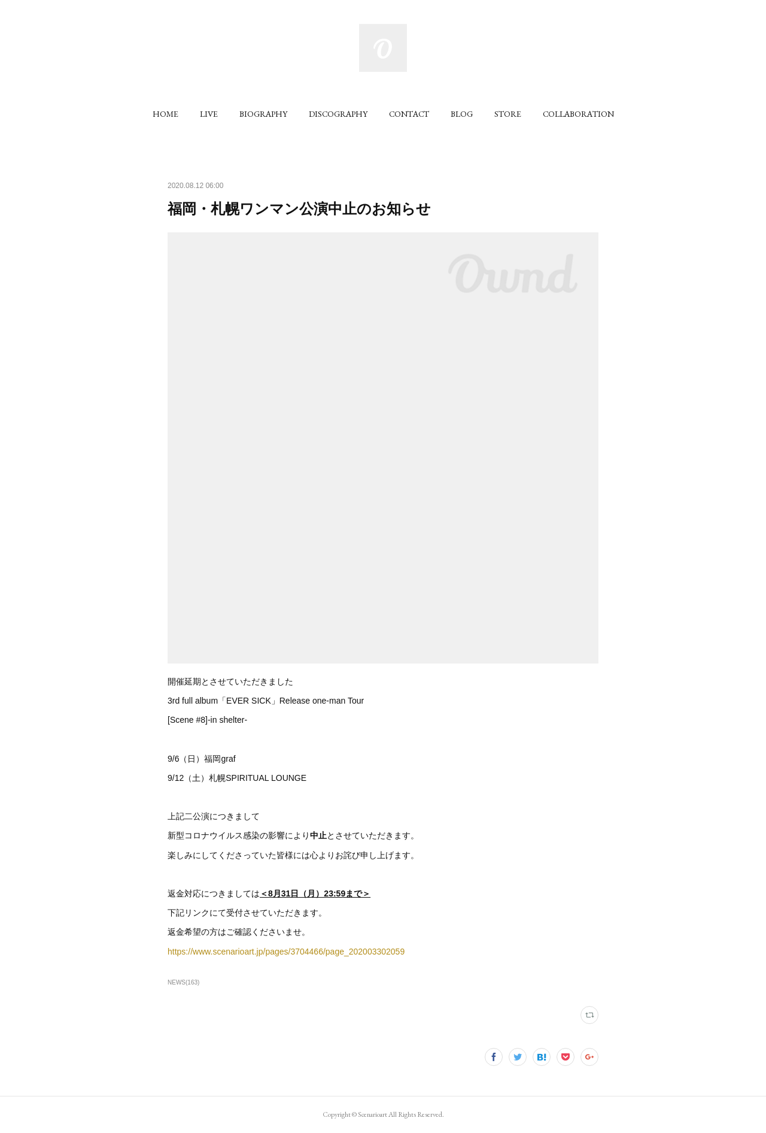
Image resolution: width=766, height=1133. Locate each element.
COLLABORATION (578, 113)
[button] (165, 114)
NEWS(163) (183, 982)
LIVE (209, 113)
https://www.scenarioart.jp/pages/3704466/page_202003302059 (286, 951)
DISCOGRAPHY (338, 113)
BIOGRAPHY (263, 113)
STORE (507, 113)
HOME (165, 113)
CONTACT (409, 113)
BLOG (462, 113)
